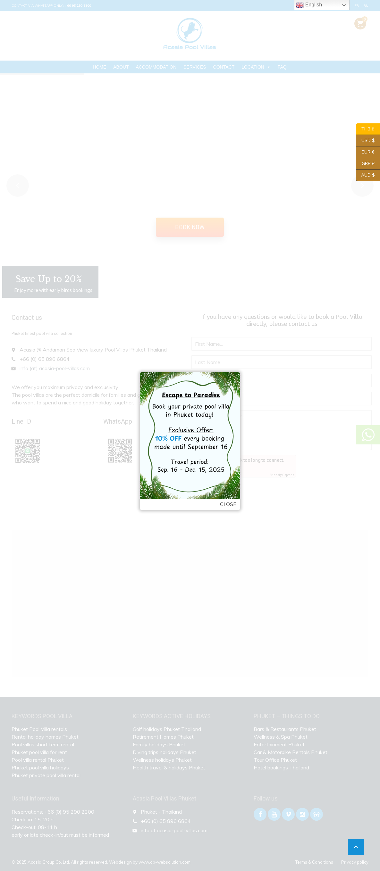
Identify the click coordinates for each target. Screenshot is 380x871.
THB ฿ (365, 129)
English (309, 5)
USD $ (365, 140)
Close (228, 504)
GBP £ (365, 164)
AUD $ (365, 175)
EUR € (365, 152)
